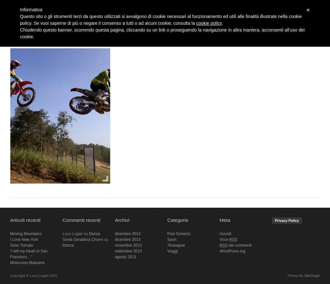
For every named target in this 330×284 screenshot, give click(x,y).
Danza (94, 234)
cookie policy (209, 23)
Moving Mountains (26, 234)
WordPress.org (233, 251)
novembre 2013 (128, 245)
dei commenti (236, 245)
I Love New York (24, 239)
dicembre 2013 (128, 239)
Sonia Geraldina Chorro (83, 239)
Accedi (225, 234)
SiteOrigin (312, 276)
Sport (172, 239)
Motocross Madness (27, 262)
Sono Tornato (21, 245)
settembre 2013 (128, 251)
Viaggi (172, 251)
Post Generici (178, 234)
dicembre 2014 (128, 234)
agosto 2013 (125, 257)
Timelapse (176, 245)
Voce (229, 239)
